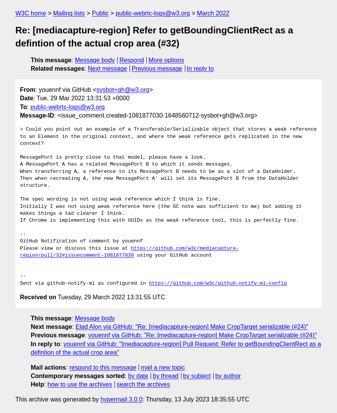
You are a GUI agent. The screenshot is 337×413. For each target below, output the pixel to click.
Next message (107, 68)
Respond (132, 60)
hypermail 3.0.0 (121, 399)
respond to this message (102, 367)
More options (166, 60)
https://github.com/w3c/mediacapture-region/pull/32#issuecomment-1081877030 (129, 252)
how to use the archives (80, 384)
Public (100, 13)
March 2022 (213, 13)
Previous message (157, 68)
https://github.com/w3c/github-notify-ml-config (218, 283)
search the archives (143, 384)
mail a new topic (163, 367)
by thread (166, 376)
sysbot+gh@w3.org (122, 89)
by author (228, 376)
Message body (95, 60)
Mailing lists (69, 13)
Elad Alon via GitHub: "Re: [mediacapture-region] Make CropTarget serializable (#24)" (192, 326)
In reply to (200, 68)
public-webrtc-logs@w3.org (153, 13)
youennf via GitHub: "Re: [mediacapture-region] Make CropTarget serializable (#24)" (202, 335)
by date (138, 376)
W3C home (30, 13)
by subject (197, 376)
